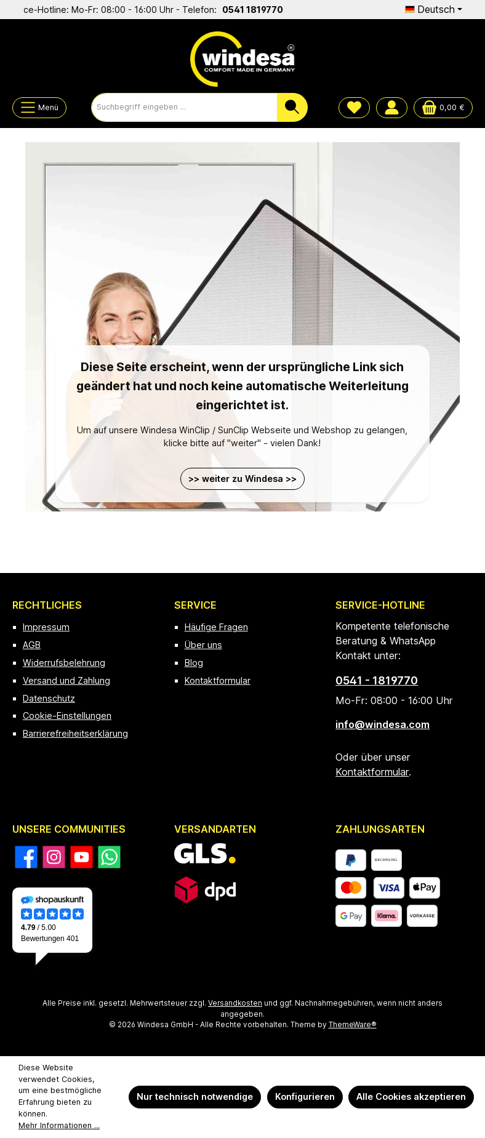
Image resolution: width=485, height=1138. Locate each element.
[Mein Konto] (391, 107)
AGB (32, 644)
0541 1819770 (258, 9)
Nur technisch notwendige (195, 1096)
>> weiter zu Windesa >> (242, 478)
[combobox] (184, 107)
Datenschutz (49, 698)
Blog (194, 662)
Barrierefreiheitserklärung (75, 733)
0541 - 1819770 (376, 680)
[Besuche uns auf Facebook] (26, 857)
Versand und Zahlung (66, 680)
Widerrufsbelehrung (64, 662)
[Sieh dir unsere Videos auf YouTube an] (81, 857)
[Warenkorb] (443, 107)
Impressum (46, 627)
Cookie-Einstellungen (67, 715)
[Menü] (39, 107)
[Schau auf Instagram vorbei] (54, 857)
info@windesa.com (382, 724)
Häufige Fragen (216, 627)
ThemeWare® (353, 1024)
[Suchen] (292, 107)
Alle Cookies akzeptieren (411, 1096)
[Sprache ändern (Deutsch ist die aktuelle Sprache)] (433, 9)
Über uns (203, 644)
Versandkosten (235, 1003)
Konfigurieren (305, 1096)
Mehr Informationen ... (59, 1125)
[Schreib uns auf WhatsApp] (109, 857)
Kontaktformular (218, 680)
